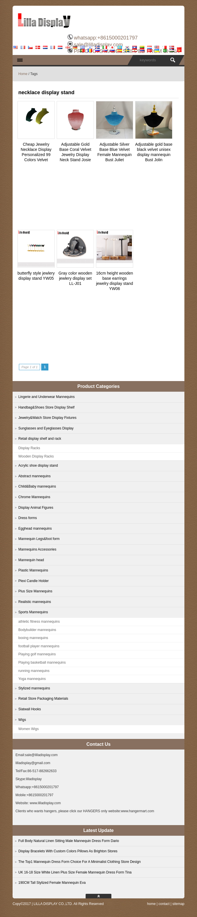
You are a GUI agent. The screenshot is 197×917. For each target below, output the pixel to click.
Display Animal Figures (35, 508)
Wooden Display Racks (36, 456)
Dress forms (27, 518)
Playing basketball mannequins (42, 662)
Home (22, 74)
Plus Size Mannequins (35, 591)
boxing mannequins (33, 638)
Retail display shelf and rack (39, 439)
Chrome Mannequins (34, 497)
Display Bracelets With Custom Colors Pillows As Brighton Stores (67, 851)
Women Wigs (28, 729)
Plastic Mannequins (33, 570)
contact (164, 904)
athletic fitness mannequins (39, 622)
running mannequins (34, 671)
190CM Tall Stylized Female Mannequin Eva (52, 883)
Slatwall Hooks (29, 709)
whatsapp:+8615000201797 (106, 38)
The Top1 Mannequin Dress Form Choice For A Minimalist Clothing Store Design (79, 862)
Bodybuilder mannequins (37, 630)
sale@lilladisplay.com (98, 45)
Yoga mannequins (32, 679)
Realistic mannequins (34, 602)
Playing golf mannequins (37, 654)
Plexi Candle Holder (33, 581)
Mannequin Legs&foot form (39, 539)
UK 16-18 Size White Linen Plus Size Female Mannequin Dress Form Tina (75, 872)
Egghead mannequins (35, 528)
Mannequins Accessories (37, 549)
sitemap (178, 904)
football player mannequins (38, 646)
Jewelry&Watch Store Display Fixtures (47, 418)
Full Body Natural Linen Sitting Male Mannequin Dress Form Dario (68, 841)
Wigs (22, 720)
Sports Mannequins (33, 612)
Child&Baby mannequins (37, 486)
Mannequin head (31, 560)
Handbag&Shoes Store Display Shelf (46, 407)
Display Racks (29, 448)
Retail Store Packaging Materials (43, 699)
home (151, 904)
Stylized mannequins (34, 688)
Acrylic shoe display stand (38, 466)
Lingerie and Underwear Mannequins (46, 397)
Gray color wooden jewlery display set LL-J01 (75, 278)
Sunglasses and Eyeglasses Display (46, 428)
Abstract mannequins (34, 476)
